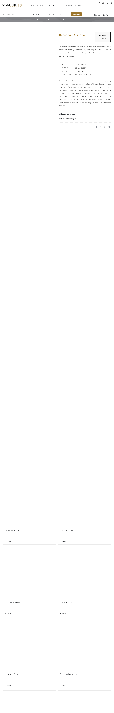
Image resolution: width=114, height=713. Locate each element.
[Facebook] (97, 127)
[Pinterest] (105, 127)
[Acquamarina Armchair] (84, 645)
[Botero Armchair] (84, 501)
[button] (85, 114)
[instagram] (103, 3)
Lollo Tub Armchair (12, 602)
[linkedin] (107, 3)
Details (9, 541)
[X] (101, 127)
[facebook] (99, 3)
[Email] (109, 127)
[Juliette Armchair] (84, 573)
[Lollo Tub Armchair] (29, 573)
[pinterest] (111, 3)
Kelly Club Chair (11, 674)
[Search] (4, 14)
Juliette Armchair (67, 602)
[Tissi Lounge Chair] (29, 501)
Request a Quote (102, 36)
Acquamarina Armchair (69, 674)
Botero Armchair (66, 530)
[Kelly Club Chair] (29, 645)
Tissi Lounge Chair (12, 530)
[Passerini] (12, 5)
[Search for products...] (11, 14)
